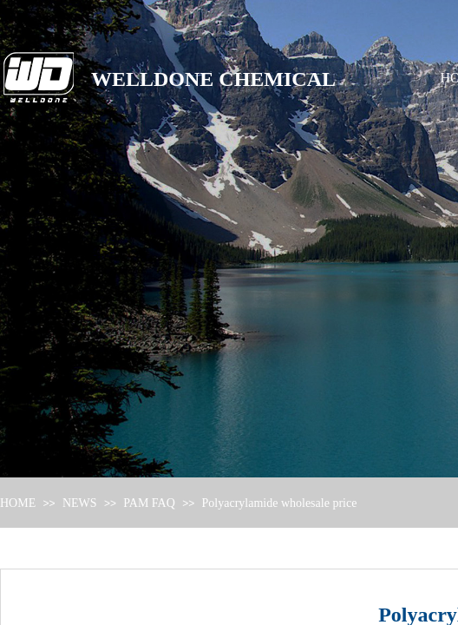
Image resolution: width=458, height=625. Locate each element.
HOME (18, 503)
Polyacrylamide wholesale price (279, 503)
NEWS (79, 503)
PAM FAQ (149, 503)
